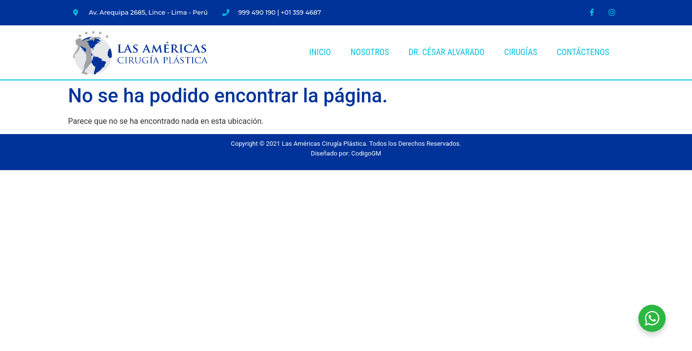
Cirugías (520, 52)
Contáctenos (583, 52)
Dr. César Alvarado (447, 52)
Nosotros (370, 52)
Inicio (320, 52)
